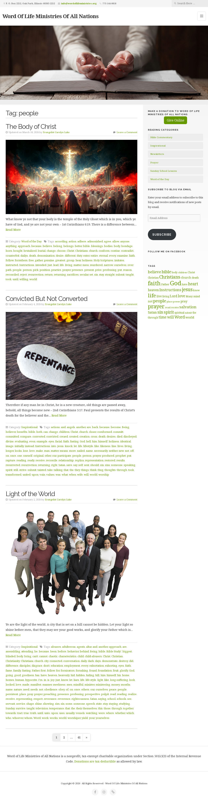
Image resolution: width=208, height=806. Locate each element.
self (80, 465)
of (67, 689)
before (62, 651)
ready (30, 460)
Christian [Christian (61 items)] (153, 277)
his (119, 675)
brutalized (30, 251)
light (100, 680)
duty (79, 255)
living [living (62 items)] (165, 296)
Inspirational (29, 427)
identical (125, 441)
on (7, 455)
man (47, 451)
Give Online (175, 120)
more (72, 451)
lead (55, 265)
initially (19, 446)
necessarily (101, 451)
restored (110, 460)
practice (56, 270)
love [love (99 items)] (181, 295)
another (81, 427)
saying (102, 699)
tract (20, 713)
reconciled (12, 274)
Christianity (13, 661)
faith (132, 255)
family (17, 670)
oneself (27, 455)
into (53, 446)
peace (112, 689)
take (50, 470)
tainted (42, 470)
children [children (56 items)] (182, 272)
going (9, 675)
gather (39, 260)
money (115, 684)
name (89, 451)
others (85, 689)
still (16, 470)
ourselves (120, 265)
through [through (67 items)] (153, 317)
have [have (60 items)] (184, 284)
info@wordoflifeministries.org (79, 3)
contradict (127, 251)
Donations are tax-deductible (95, 761)
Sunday (10, 708)
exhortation (96, 665)
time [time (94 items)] (163, 317)
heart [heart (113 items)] (193, 284)
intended (40, 265)
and (63, 427)
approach (24, 246)
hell (88, 441)
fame (9, 670)
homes (10, 680)
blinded (10, 656)
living (68, 265)
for (58, 670)
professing (109, 270)
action (72, 241)
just (50, 265)
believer (11, 432)
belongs (68, 246)
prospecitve (92, 694)
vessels (80, 713)
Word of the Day (31, 241)
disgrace (37, 665)
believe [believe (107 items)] (154, 271)
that (66, 470)
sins (107, 465)
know (64, 680)
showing (48, 703)
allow (115, 241)
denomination (46, 255)
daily (84, 661)
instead (29, 446)
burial (42, 251)
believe (47, 246)
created (73, 436)
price (98, 270)
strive (22, 470)
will (86, 474)
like (96, 446)
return (49, 274)
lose (25, 451)
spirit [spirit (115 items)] (169, 312)
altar (88, 647)
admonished (95, 241)
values (50, 474)
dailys (24, 255)
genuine (49, 260)
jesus (60, 446)
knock (69, 446)
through (122, 470)
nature (18, 689)
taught (130, 274)
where (110, 713)
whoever (17, 718)
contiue (115, 251)
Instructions (26, 265)
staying (113, 703)
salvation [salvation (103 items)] (187, 306)
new (121, 451)
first (43, 670)
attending (27, 651)
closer (92, 432)
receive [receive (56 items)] (175, 307)
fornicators (68, 670)
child (81, 656)
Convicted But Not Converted (47, 298)
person (27, 270)
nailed (81, 451)
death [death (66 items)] (195, 277)
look (132, 680)
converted (38, 436)
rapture (10, 460)
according (61, 241)
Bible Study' (113, 651)
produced (108, 455)
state (99, 703)
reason (127, 270)
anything (11, 246)
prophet (120, 455)
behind (84, 651)
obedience (50, 689)
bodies (108, 246)
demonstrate (110, 661)
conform (104, 251)
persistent (12, 694)
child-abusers (93, 656)
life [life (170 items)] (152, 295)
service (20, 703)
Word (37, 718)
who (8, 718)
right (54, 465)
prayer (66, 270)
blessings (97, 246)
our (54, 455)
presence (77, 270)
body (117, 246)
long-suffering (119, 680)
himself (102, 441)
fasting (74, 441)
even (32, 441)
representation (94, 460)
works (54, 718)
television (42, 708)
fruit (115, 670)
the (72, 470)
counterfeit (12, 255)
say (75, 465)
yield (85, 718)
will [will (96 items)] (170, 317)
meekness (59, 684)
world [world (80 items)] (189, 317)
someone (116, 465)
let (75, 446)
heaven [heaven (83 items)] (153, 290)
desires (111, 436)
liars (76, 680)
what (65, 474)
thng (100, 470)
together (128, 708)
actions (55, 427)
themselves (90, 708)
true (26, 713)
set (91, 274)
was (58, 474)
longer (10, 451)
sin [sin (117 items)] (160, 312)
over (130, 265)
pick (35, 270)
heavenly (63, 675)
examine (122, 255)
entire (94, 255)
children (64, 432)
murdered (96, 265)
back (95, 427)
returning (60, 274)
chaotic (53, 656)
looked (10, 684)
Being (125, 427)
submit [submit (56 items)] (188, 312)
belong (57, 246)
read (113, 694)
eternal (103, 255)
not (127, 451)
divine (10, 441)
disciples (25, 665)
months (125, 684)
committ (118, 432)
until (15, 279)
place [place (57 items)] (169, 301)
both (39, 432)
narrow (108, 265)
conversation (71, 661)
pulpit (105, 694)
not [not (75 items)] (150, 301)
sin (96, 274)
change (51, 251)
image (9, 446)
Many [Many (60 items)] (189, 296)
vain (42, 474)
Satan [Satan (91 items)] (152, 312)
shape (30, 703)
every (112, 255)
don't (46, 665)
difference (12, 665)
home (125, 675)
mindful (78, 684)
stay (101, 274)
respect (38, 699)
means (64, 451)
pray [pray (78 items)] (184, 301)
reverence (64, 699)
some (69, 703)
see (129, 699)
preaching (49, 694)
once (13, 455)
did (131, 661)
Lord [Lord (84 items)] (173, 296)
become (116, 427)
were (102, 713)
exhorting (111, 665)
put (120, 270)
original (38, 455)
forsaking (82, 670)
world (33, 279)
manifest (35, 684)
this (100, 708)
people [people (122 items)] (159, 301)
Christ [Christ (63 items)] (191, 272)
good (17, 675)
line (114, 446)
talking (58, 470)
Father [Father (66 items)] (165, 284)
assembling (13, 651)
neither (113, 451)
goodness (28, 675)
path (8, 270)
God (82, 441)
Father (35, 670)
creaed (64, 436)
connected (56, 661)
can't (35, 656)
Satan (61, 465)
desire (60, 255)
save (69, 465)
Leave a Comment (127, 132)
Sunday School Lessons (163, 170)
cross (94, 436)
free (31, 260)
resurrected (13, 465)
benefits (22, 432)
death (32, 255)
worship (104, 474)
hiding (90, 675)
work (45, 718)
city (46, 661)
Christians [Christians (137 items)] (169, 277)
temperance (56, 708)
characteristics (67, 656)
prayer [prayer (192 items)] (156, 306)
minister (89, 684)
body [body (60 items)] (175, 272)
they (77, 470)
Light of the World (30, 494)
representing (24, 699)
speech (90, 703)
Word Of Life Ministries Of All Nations (50, 16)
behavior (73, 651)
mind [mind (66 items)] (196, 296)
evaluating (21, 441)
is (48, 680)
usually (70, 713)
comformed (104, 432)
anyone (124, 241)
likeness (105, 446)
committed (12, 436)
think (93, 470)
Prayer (154, 162)
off (132, 451)
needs (34, 689)
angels (71, 427)
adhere (81, 241)
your (91, 718)
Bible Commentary (161, 137)
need (26, 689)
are (89, 427)
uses (62, 713)
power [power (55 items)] (176, 301)
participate (64, 455)
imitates (119, 260)
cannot (43, 656)
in (45, 680)
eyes (51, 441)
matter (77, 265)
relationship (66, 460)
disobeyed (130, 436)
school (111, 699)
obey (61, 689)
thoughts (110, 470)
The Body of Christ (31, 126)
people (17, 270)
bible (86, 246)
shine (38, 703)
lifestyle (88, 446)
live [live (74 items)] (159, 296)
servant (10, 703)
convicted (52, 436)
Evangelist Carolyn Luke (56, 132)
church (93, 251)
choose (61, 251)
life (62, 265)
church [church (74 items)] (186, 277)
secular (84, 274)
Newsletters (157, 153)
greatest (60, 260)
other (48, 455)
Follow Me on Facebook (166, 251)
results (120, 460)
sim (57, 703)
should (94, 465)
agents (81, 647)
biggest (127, 651)
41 (79, 737)
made (25, 684)
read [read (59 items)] (167, 307)
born (9, 251)
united (26, 474)
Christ (70, 251)
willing (24, 279)
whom (28, 718)
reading (21, 460)
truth (33, 713)
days (98, 661)
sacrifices (73, 274)
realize (132, 694)
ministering (103, 684)
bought (17, 251)
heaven (52, 675)
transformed (13, 474)
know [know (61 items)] (196, 290)
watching (91, 713)
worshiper (74, 718)
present (89, 270)
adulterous (69, 647)
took (8, 279)
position (45, 270)
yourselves (102, 718)
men (69, 684)
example (42, 441)
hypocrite (31, 680)
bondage (126, 246)
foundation (105, 670)
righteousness (80, 699)
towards (11, 713)
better (78, 246)
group (70, 260)
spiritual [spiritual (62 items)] (179, 312)
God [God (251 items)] (175, 283)
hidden (80, 675)
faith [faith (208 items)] (154, 283)
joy (52, 680)
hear (78, 260)
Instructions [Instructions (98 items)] (170, 289)
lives (120, 446)
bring (27, 656)
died (119, 436)
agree (107, 241)
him (94, 441)
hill (97, 675)
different (70, 255)
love (32, 451)
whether (120, 713)
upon (35, 474)
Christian (117, 656)
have (44, 675)
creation (84, 436)
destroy (123, 661)
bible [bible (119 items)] (166, 271)
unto (47, 713)
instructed (12, 265)
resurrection (35, 274)
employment (72, 665)
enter (86, 255)
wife (80, 474)
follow (10, 260)
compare (25, 436)
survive (20, 708)
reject (23, 274)
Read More (13, 230)
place (22, 694)
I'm (40, 680)
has (37, 675)
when (72, 474)
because (36, 246)
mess (85, 265)
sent (86, 465)
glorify (124, 670)
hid (73, 675)
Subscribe (161, 234)
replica (79, 460)
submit (120, 274)
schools (121, 699)
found (93, 670)
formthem (21, 260)
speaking (129, 465)
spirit (9, 470)
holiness (87, 260)
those (107, 708)
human (19, 680)
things (85, 470)
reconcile (51, 460)
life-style (91, 680)
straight (110, 274)
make (39, 451)
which (130, 713)
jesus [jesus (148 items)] (187, 289)
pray (30, 694)
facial (58, 441)
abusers (56, 647)
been (53, 651)
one (19, 455)
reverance (50, 699)
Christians (81, 251)
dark (91, 661)
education (57, 665)
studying (124, 703)
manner (47, 684)
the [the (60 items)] (194, 312)
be (36, 651)
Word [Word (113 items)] (179, 317)
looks (18, 451)
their (79, 708)
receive (40, 460)
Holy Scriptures (103, 260)
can (45, 432)
